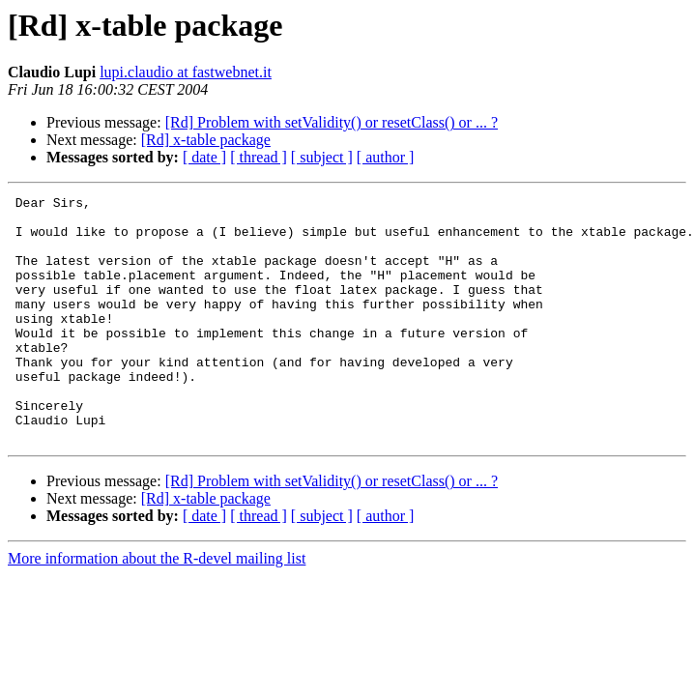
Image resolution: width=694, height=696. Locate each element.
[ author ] (386, 157)
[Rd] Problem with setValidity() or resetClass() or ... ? (331, 122)
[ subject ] (322, 157)
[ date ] (204, 157)
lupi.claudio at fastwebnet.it (186, 72)
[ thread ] (258, 157)
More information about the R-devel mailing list (156, 607)
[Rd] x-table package (206, 139)
